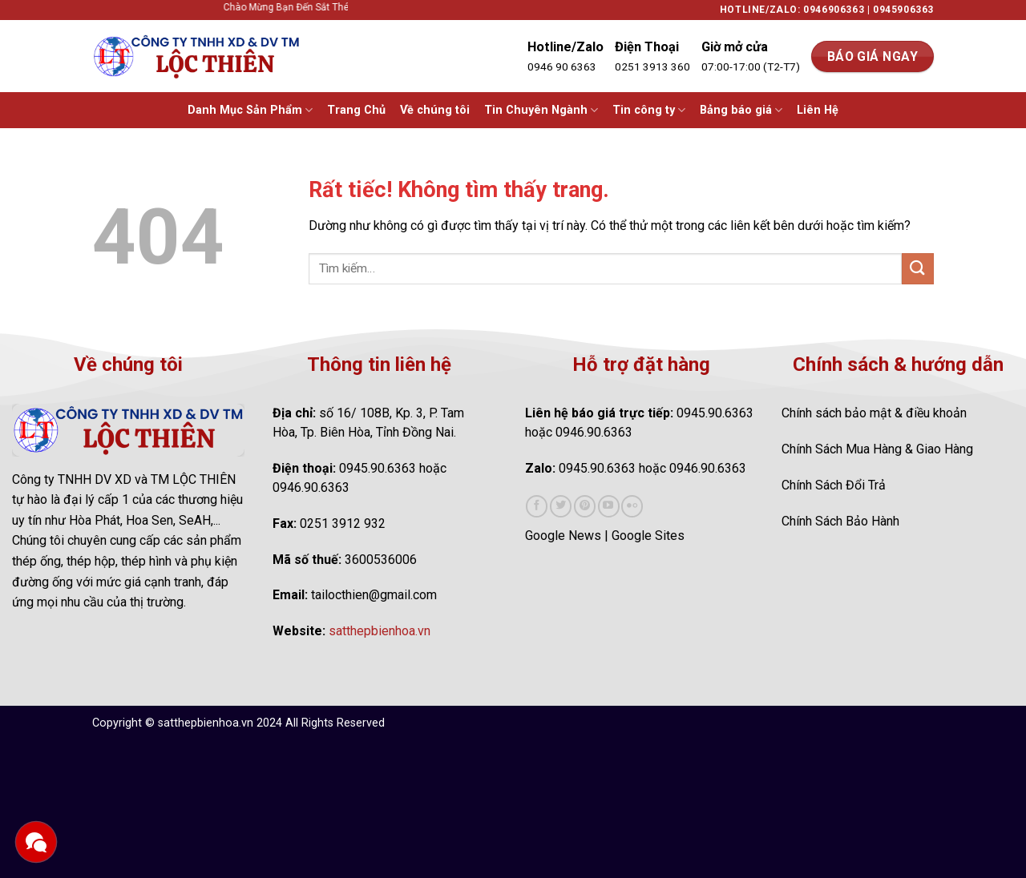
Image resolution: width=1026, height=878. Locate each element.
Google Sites (648, 535)
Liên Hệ (817, 110)
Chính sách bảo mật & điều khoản (874, 413)
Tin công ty (648, 110)
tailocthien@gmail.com (374, 594)
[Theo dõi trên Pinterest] (585, 506)
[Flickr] (632, 506)
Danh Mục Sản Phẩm (250, 110)
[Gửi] (918, 268)
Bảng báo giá (741, 110)
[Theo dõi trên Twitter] (561, 506)
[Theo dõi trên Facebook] (536, 506)
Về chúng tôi (435, 110)
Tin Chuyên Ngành (541, 110)
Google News (563, 535)
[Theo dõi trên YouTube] (609, 506)
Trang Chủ (356, 110)
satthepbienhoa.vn (379, 630)
